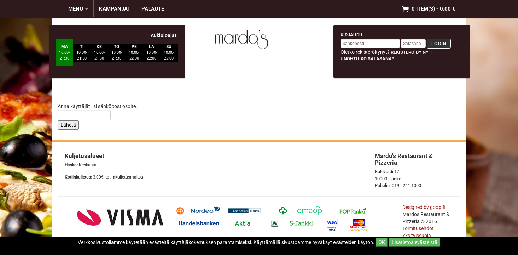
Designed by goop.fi (424, 207)
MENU (78, 9)
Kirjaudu (351, 35)
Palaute (152, 9)
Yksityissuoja (416, 235)
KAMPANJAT (114, 9)
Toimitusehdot (418, 228)
